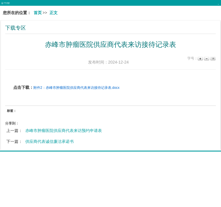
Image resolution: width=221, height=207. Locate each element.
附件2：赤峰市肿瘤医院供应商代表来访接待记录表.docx (76, 88)
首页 (38, 13)
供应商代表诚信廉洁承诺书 (49, 141)
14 (212, 58)
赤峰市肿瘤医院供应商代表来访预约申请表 (63, 130)
